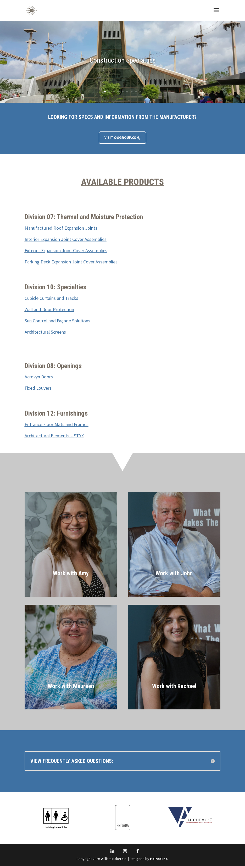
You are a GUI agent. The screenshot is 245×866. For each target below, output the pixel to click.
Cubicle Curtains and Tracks (51, 298)
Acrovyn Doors (39, 377)
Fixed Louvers (38, 388)
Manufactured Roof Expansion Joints (61, 228)
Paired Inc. (159, 858)
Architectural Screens (45, 332)
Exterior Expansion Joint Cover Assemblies (66, 250)
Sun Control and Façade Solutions (57, 321)
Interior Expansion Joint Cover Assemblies (66, 239)
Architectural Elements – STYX (54, 436)
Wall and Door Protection (49, 309)
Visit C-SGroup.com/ (122, 137)
